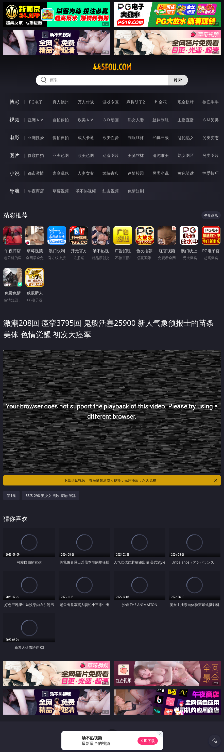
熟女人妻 (136, 120)
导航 (14, 190)
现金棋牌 (186, 102)
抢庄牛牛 (210, 102)
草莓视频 (61, 191)
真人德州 (61, 102)
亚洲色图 (61, 155)
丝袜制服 (160, 120)
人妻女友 (86, 173)
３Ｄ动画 (110, 120)
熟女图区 (186, 155)
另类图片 (210, 155)
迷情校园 (136, 173)
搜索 (178, 80)
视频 (14, 119)
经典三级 (160, 137)
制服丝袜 (136, 137)
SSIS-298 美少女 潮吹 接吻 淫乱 (51, 495)
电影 (14, 137)
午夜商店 (36, 191)
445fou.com (112, 67)
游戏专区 (110, 102)
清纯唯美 (160, 155)
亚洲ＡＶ (36, 120)
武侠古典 (110, 173)
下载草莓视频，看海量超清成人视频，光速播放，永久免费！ (141, 480)
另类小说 (160, 173)
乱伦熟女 (186, 137)
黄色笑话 (186, 173)
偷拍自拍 (61, 137)
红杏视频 (110, 191)
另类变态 (210, 137)
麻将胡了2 (135, 102)
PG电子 (35, 102)
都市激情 (36, 173)
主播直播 (186, 120)
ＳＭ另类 (210, 120)
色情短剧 (136, 191)
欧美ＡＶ (86, 120)
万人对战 (86, 102)
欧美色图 (86, 155)
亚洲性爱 (36, 137)
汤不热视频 (86, 191)
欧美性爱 (110, 137)
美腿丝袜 (136, 155)
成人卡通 (86, 137)
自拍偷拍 (61, 120)
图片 (14, 155)
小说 (14, 173)
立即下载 (148, 740)
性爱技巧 (210, 173)
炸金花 (160, 102)
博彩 (14, 101)
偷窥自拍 (36, 155)
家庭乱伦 (61, 173)
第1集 (11, 495)
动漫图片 (110, 155)
